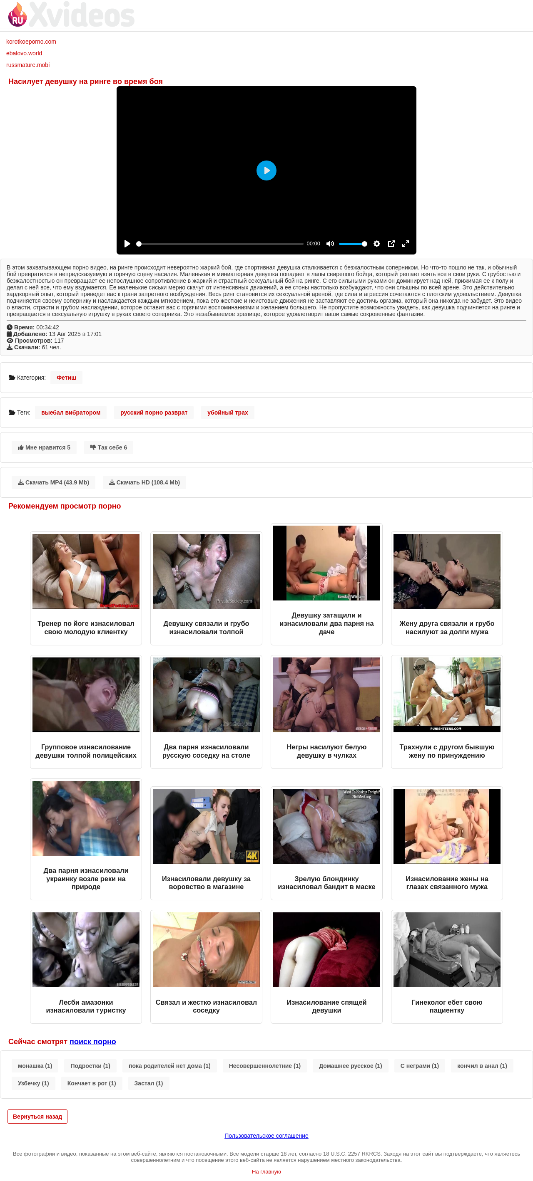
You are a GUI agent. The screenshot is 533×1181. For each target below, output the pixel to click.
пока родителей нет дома (170, 1065)
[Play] (127, 243)
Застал (148, 1083)
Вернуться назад (37, 1116)
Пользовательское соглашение (266, 1135)
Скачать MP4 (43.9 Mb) (53, 482)
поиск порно (93, 1042)
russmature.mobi (28, 65)
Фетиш (66, 377)
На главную (266, 1172)
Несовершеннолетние (265, 1065)
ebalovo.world (24, 53)
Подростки (90, 1065)
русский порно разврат (153, 412)
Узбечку (33, 1083)
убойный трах (227, 412)
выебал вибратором (70, 412)
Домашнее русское (350, 1065)
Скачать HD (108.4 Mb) (144, 482)
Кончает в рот (91, 1083)
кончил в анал (482, 1065)
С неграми (420, 1065)
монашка (35, 1065)
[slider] (220, 244)
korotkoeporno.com (31, 41)
